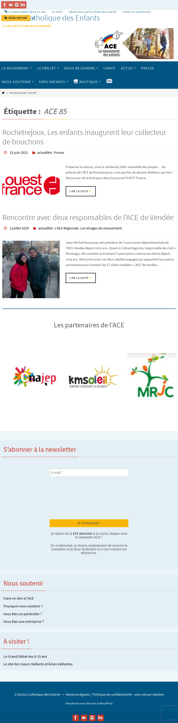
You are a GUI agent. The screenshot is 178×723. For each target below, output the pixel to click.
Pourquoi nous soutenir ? (23, 605)
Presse (59, 152)
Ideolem (158, 694)
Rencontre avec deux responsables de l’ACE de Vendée (87, 217)
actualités (44, 152)
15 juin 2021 (19, 152)
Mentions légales (77, 694)
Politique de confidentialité (111, 694)
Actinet (57, 12)
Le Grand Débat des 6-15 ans (25, 656)
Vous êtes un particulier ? (22, 613)
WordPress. (106, 703)
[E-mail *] (89, 472)
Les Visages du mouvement (101, 228)
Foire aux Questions (137, 12)
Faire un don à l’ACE (18, 597)
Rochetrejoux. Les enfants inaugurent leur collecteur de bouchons (84, 136)
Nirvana (91, 703)
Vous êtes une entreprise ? (23, 621)
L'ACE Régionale (67, 228)
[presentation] (68, 496)
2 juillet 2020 (19, 228)
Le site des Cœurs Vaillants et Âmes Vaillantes (38, 663)
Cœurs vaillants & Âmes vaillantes (92, 12)
